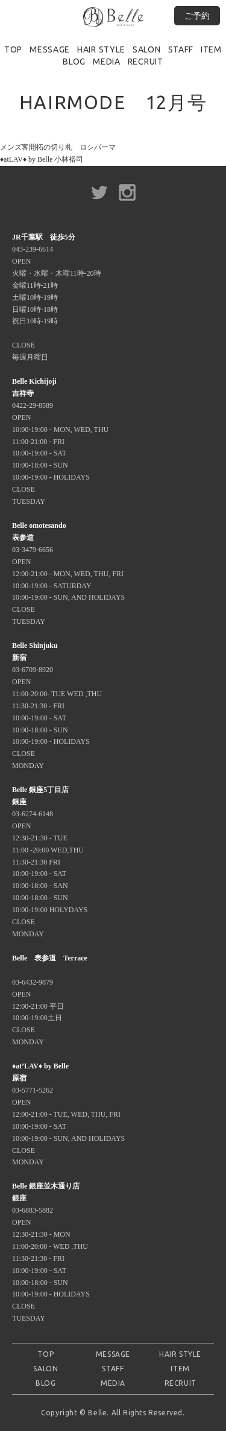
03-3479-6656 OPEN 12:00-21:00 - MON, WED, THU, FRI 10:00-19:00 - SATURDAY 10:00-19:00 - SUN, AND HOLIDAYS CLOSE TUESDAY (68, 573)
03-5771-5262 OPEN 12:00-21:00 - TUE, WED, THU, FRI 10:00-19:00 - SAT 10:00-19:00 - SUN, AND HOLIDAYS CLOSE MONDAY (68, 1114)
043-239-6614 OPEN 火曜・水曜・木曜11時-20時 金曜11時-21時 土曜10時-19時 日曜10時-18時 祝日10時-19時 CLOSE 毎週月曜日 (56, 297)
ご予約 (197, 16)
